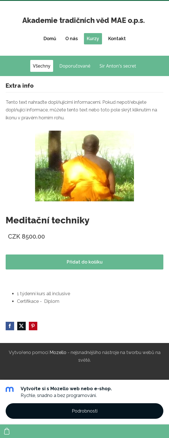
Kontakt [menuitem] (117, 38)
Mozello (57, 352)
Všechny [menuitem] (41, 66)
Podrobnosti (84, 411)
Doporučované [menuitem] (74, 66)
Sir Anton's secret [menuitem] (117, 66)
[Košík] (7, 431)
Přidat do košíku (85, 262)
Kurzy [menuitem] (93, 38)
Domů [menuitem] (50, 38)
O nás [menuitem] (71, 38)
